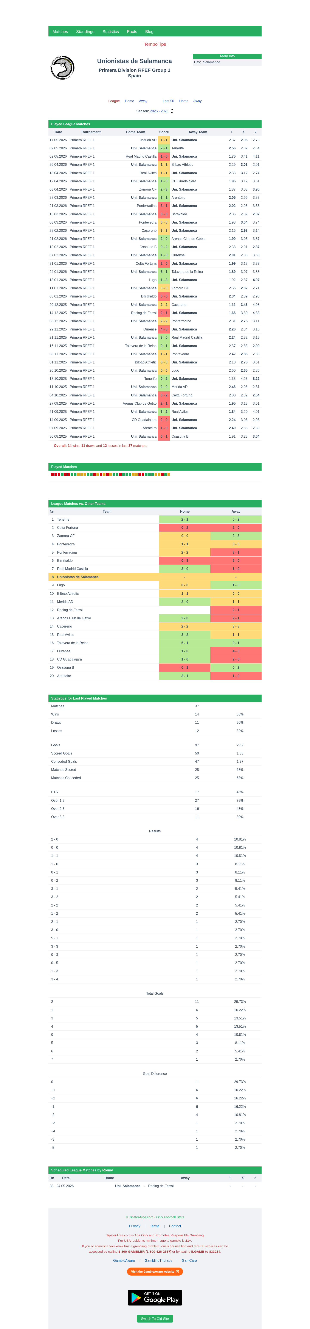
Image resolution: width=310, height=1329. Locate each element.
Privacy (134, 1226)
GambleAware (124, 1260)
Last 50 (168, 101)
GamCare (189, 1260)
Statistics (110, 31)
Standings (85, 31)
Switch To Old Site (155, 1318)
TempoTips (155, 44)
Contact (175, 1226)
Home (129, 101)
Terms (155, 1226)
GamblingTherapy (158, 1260)
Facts (132, 31)
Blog (149, 31)
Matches (60, 31)
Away (143, 101)
